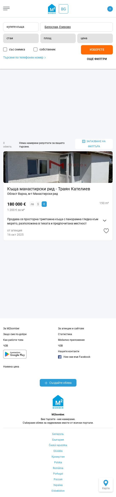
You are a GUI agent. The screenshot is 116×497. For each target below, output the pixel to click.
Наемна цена (11, 366)
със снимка (17, 49)
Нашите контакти (68, 351)
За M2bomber (11, 328)
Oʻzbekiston (58, 490)
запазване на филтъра (93, 144)
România (58, 468)
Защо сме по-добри (15, 334)
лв (32, 204)
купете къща (15, 26)
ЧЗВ (5, 345)
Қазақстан (58, 456)
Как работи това (13, 339)
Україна (58, 485)
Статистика (65, 334)
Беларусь (58, 434)
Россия (58, 479)
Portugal (58, 473)
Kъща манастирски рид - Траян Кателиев (48, 189)
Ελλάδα (58, 451)
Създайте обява (58, 382)
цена (84, 38)
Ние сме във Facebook (74, 357)
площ (47, 38)
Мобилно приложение (71, 339)
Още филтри (97, 59)
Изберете (97, 49)
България (58, 439)
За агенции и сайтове (71, 328)
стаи (10, 38)
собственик (48, 49)
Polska (58, 462)
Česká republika (58, 445)
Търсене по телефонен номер (24, 57)
